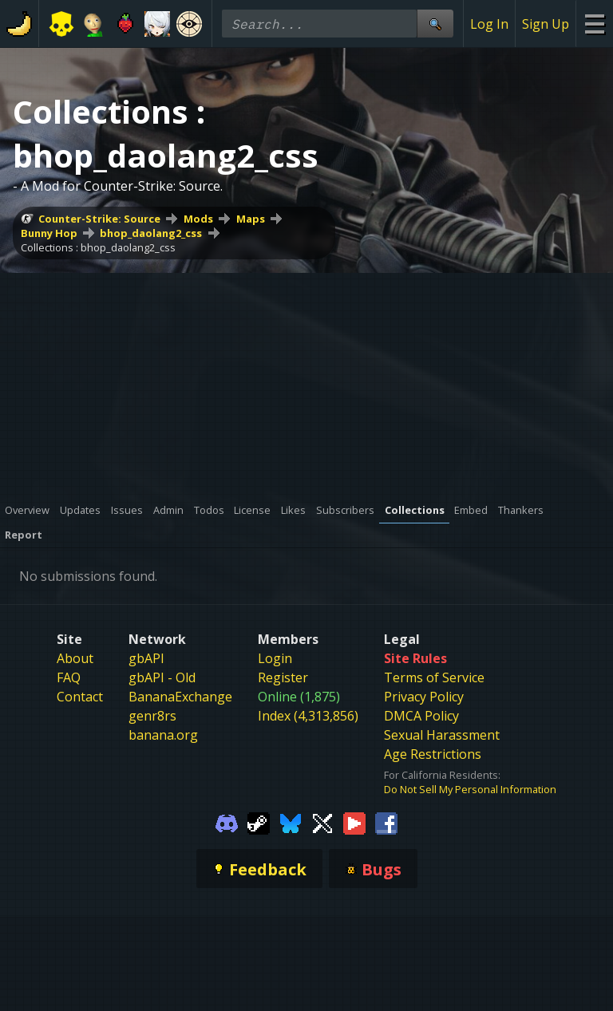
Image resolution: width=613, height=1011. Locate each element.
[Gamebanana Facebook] (386, 822)
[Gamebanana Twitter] (322, 822)
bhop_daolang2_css (151, 233)
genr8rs (152, 716)
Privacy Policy (424, 696)
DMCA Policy (421, 716)
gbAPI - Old (162, 677)
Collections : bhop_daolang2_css (98, 247)
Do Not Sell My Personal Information (470, 789)
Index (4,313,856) (308, 716)
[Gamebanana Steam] (258, 822)
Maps (250, 218)
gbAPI (146, 658)
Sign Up (545, 24)
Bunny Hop (49, 233)
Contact (80, 696)
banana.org (163, 735)
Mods (198, 218)
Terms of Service (434, 677)
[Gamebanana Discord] (226, 822)
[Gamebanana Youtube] (354, 822)
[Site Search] (435, 24)
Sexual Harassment (442, 735)
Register (283, 677)
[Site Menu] (594, 23)
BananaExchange (180, 696)
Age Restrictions (432, 754)
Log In (489, 24)
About (75, 658)
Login (275, 658)
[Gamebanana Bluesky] (290, 822)
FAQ (69, 677)
